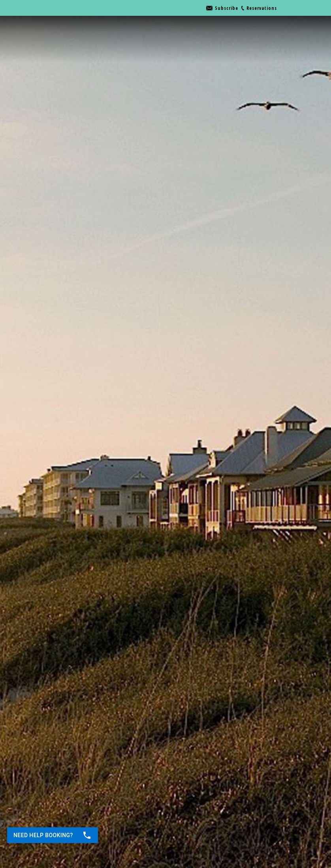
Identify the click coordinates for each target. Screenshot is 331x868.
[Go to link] (222, 8)
